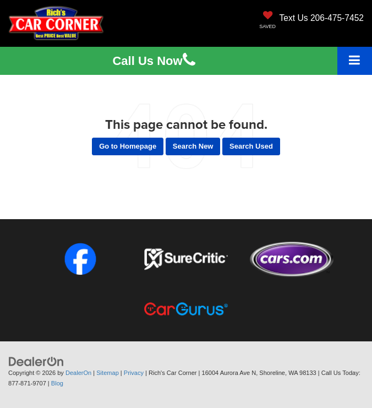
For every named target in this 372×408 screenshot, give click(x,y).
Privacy (134, 372)
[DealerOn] (36, 361)
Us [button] (153, 61)
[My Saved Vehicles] (267, 21)
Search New (193, 146)
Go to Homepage (127, 146)
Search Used (251, 146)
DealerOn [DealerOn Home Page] (78, 372)
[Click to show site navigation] (354, 61)
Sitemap (107, 372)
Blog (57, 383)
